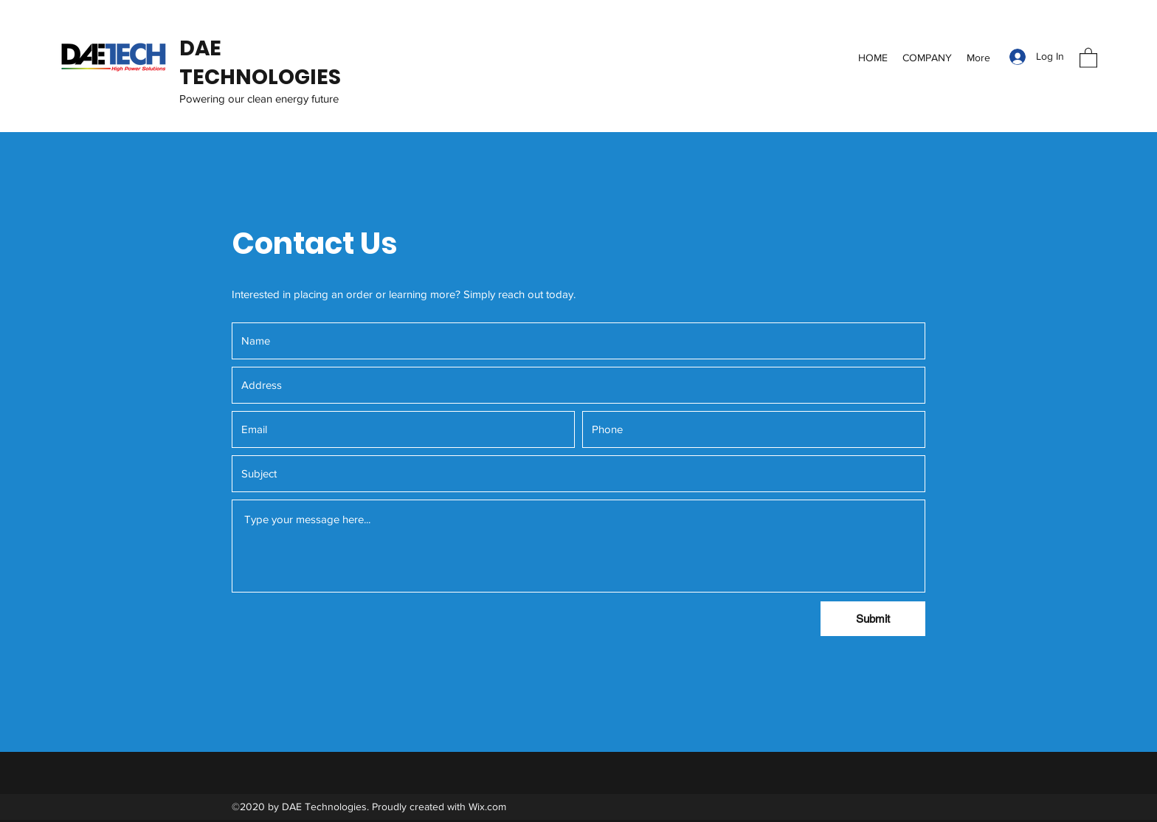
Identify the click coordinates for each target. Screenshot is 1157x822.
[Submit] (873, 618)
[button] (1088, 57)
